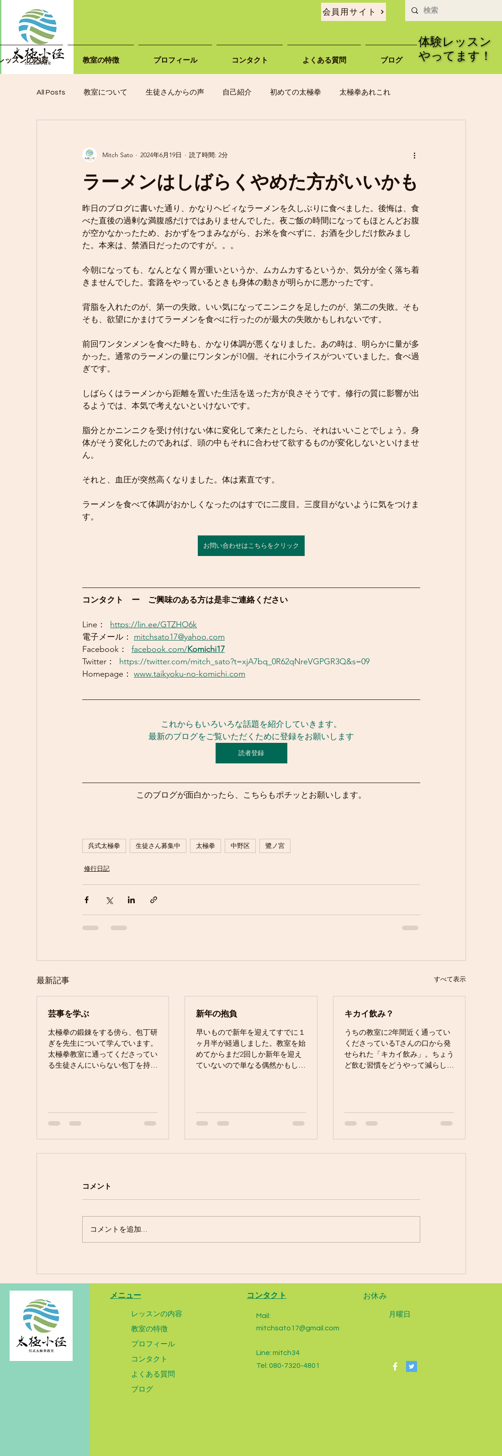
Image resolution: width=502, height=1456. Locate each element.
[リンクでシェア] (153, 899)
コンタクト (149, 1359)
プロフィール (153, 1344)
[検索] (453, 10)
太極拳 (205, 846)
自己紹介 (237, 92)
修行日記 (97, 868)
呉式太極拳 (104, 846)
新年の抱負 (216, 1013)
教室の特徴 (149, 1328)
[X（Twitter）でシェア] (109, 899)
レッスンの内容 (156, 1313)
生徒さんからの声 (175, 92)
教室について (105, 92)
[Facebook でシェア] (86, 899)
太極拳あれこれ (365, 92)
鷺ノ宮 (275, 846)
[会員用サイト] (353, 12)
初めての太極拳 (295, 92)
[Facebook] (395, 1366)
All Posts (51, 92)
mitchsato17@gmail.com (297, 1328)
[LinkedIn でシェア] (131, 899)
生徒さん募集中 (158, 846)
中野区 (240, 846)
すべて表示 (450, 979)
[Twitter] (411, 1366)
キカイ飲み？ (369, 1013)
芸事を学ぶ (68, 1013)
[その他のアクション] (414, 154)
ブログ (142, 1389)
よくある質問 (153, 1374)
